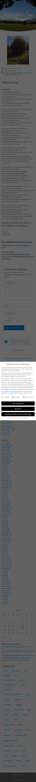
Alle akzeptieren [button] (18, 403)
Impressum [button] (26, 418)
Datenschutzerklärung (12, 391)
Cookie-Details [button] (10, 418)
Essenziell (5, 397)
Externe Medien (28, 397)
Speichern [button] (18, 409)
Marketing (16, 397)
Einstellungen (13, 393)
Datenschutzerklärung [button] (19, 418)
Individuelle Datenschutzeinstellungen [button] (18, 414)
